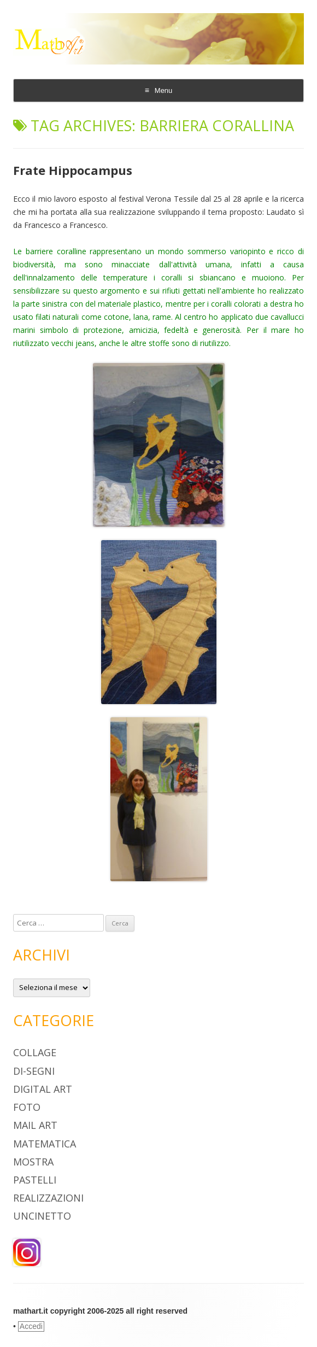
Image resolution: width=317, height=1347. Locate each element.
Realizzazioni (48, 1197)
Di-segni (34, 1070)
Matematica (44, 1143)
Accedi (31, 1326)
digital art (42, 1089)
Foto (26, 1107)
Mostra (33, 1161)
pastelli (34, 1179)
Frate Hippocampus (72, 170)
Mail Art (35, 1125)
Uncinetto (42, 1215)
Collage (34, 1052)
